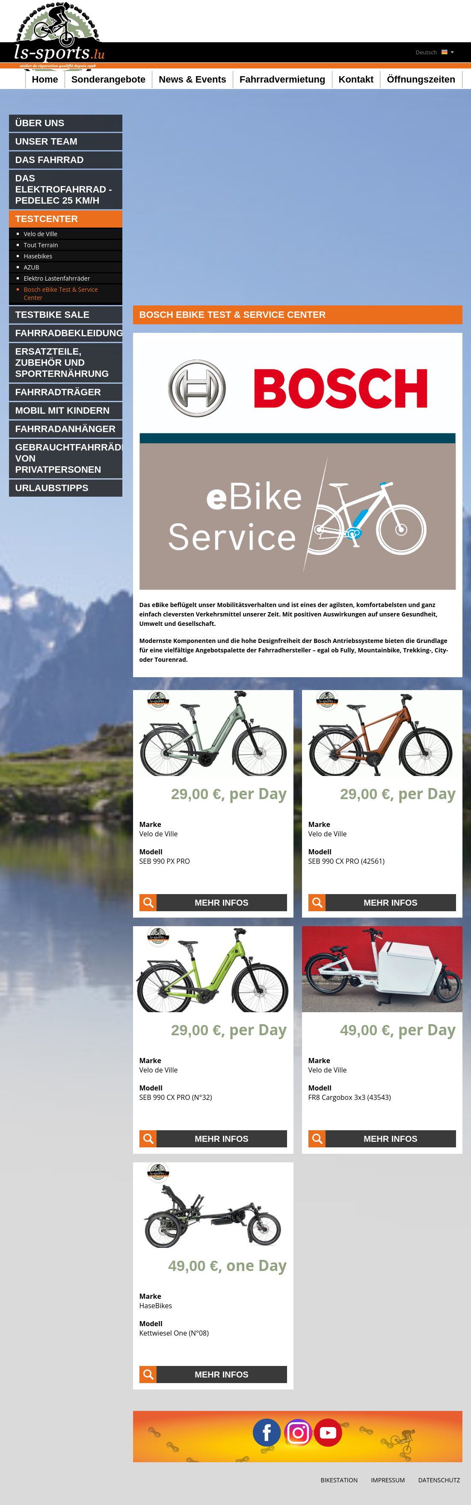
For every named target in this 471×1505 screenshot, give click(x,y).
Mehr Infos (222, 902)
